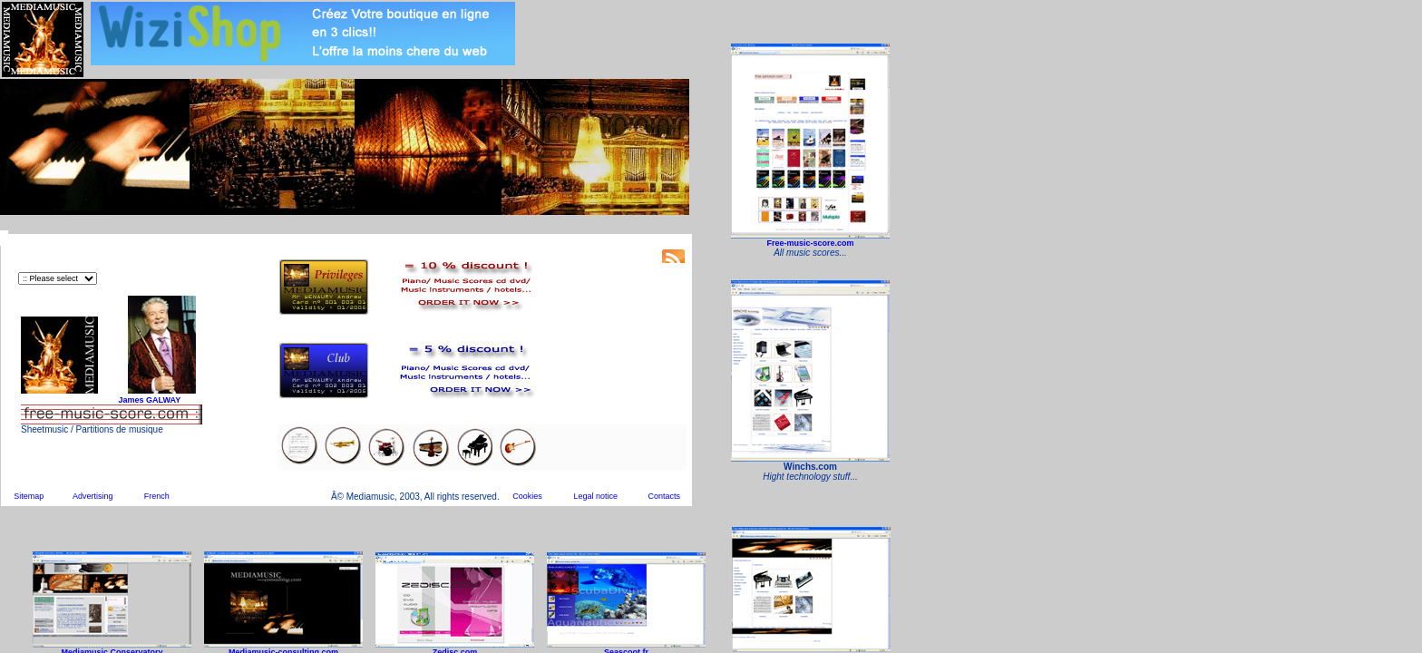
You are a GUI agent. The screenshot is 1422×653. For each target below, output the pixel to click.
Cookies (527, 496)
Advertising (93, 496)
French (157, 496)
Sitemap (29, 496)
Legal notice (596, 496)
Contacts (664, 496)
